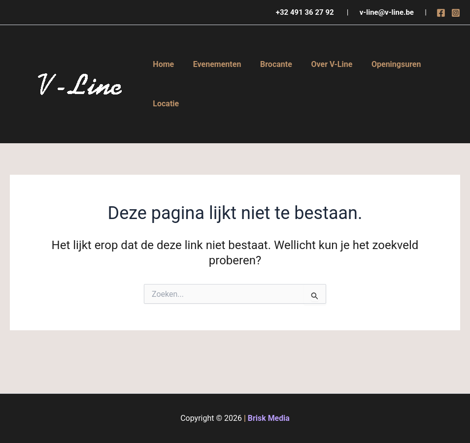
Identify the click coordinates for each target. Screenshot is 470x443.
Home (161, 64)
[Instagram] (455, 12)
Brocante (268, 64)
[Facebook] (440, 12)
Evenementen (212, 64)
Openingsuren (381, 64)
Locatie (164, 103)
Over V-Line (320, 64)
